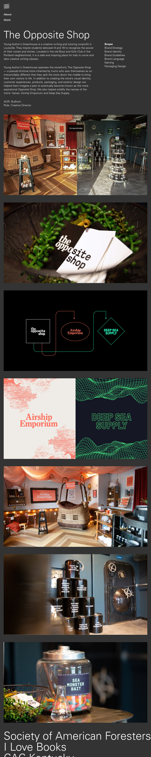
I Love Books (35, 746)
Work (7, 20)
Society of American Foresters (77, 735)
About (8, 14)
